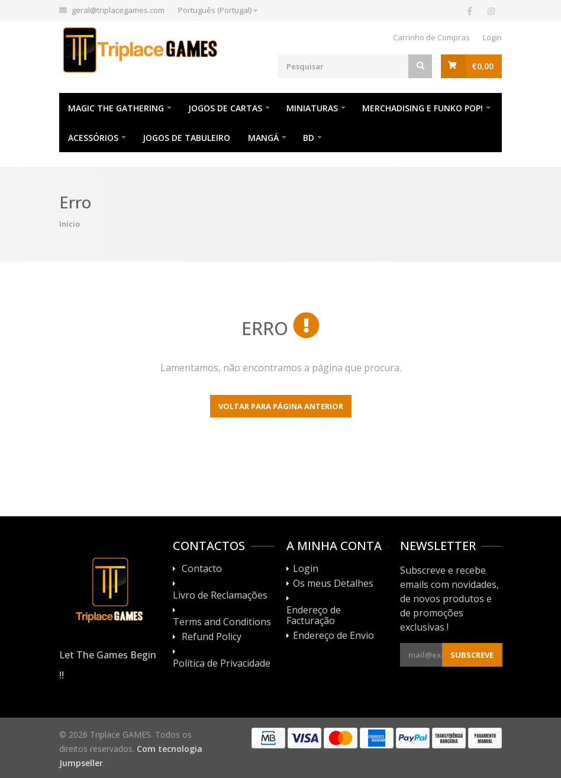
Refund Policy (211, 637)
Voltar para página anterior (280, 406)
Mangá (263, 137)
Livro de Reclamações (220, 596)
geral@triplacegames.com (118, 10)
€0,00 (483, 66)
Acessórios (93, 137)
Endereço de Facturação (313, 616)
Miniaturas (312, 108)
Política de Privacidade (221, 664)
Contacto (202, 569)
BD (308, 137)
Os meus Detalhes (333, 584)
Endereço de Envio (333, 636)
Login (492, 37)
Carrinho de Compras (431, 37)
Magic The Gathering (116, 108)
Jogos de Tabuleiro (186, 137)
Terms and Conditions (222, 622)
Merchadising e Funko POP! (422, 108)
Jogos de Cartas (225, 108)
